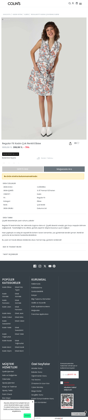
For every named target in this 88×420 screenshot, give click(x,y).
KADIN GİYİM (17, 14)
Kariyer (34, 295)
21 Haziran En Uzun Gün (40, 383)
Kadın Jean (6, 307)
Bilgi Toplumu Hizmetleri (40, 299)
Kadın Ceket (7, 317)
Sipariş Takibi (7, 390)
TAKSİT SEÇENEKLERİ (10, 254)
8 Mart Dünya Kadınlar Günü (42, 398)
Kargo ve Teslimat (9, 387)
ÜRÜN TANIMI (7, 217)
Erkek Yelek (19, 334)
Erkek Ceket (19, 321)
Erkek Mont (19, 351)
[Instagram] (40, 266)
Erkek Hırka (19, 317)
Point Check (7, 394)
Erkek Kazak (19, 347)
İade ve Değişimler (9, 375)
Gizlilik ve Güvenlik (38, 303)
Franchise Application (39, 314)
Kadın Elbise (6, 287)
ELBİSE (26, 14)
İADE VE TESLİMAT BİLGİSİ (12, 247)
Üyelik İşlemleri (8, 371)
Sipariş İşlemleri (8, 383)
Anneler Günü (36, 368)
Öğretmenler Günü (39, 376)
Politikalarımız (36, 287)
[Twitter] (45, 266)
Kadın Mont (6, 347)
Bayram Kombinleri (38, 402)
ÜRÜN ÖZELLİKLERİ (9, 183)
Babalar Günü (36, 372)
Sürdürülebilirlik (37, 291)
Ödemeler (6, 379)
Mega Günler (36, 391)
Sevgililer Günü (37, 395)
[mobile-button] (80, 3)
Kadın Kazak (7, 340)
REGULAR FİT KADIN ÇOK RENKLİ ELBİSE (45, 14)
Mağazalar (35, 310)
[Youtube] (50, 266)
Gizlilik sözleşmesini (69, 383)
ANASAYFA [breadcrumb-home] (7, 14)
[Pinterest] (54, 266)
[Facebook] (35, 266)
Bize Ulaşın (6, 398)
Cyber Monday (37, 387)
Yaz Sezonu (36, 380)
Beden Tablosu (47, 158)
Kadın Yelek (6, 327)
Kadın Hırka (6, 313)
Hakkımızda (35, 284)
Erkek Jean (19, 313)
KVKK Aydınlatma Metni (40, 306)
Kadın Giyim (7, 351)
